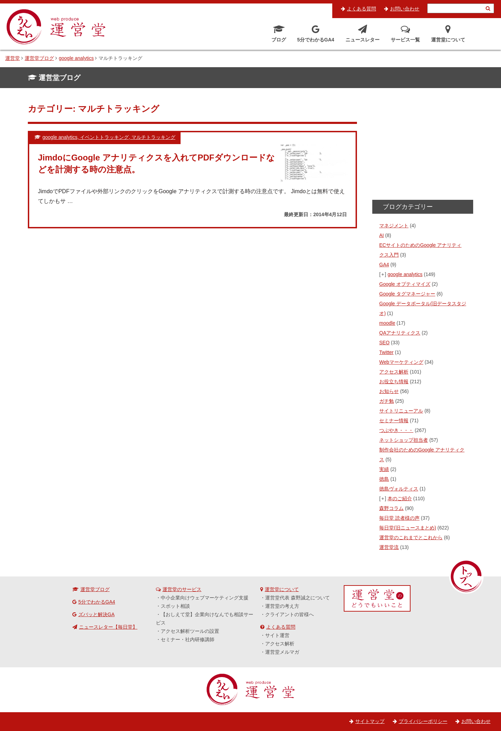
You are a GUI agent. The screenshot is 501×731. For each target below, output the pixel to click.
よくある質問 (361, 8)
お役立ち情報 (393, 381)
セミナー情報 (393, 420)
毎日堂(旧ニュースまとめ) (407, 527)
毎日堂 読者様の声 (399, 518)
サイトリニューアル (401, 411)
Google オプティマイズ (404, 284)
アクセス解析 (393, 372)
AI (381, 235)
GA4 (384, 264)
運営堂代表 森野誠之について (297, 597)
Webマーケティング (401, 362)
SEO (384, 342)
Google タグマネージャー (407, 294)
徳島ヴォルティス (398, 489)
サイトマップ (369, 721)
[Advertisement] (422, 146)
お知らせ (389, 391)
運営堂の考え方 (282, 606)
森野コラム (391, 508)
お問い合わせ (404, 8)
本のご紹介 (400, 498)
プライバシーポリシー (423, 721)
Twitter (386, 352)
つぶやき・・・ (396, 430)
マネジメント (393, 225)
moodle (387, 323)
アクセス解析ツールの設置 (190, 631)
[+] (383, 274)
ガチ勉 (386, 401)
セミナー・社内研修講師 (187, 639)
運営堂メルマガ (282, 652)
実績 (384, 469)
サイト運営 (277, 635)
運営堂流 (389, 547)
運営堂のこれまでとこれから (411, 537)
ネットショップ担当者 (403, 440)
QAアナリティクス (399, 333)
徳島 (384, 479)
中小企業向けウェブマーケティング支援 (204, 597)
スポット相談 (175, 606)
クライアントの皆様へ (289, 614)
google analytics (405, 274)
